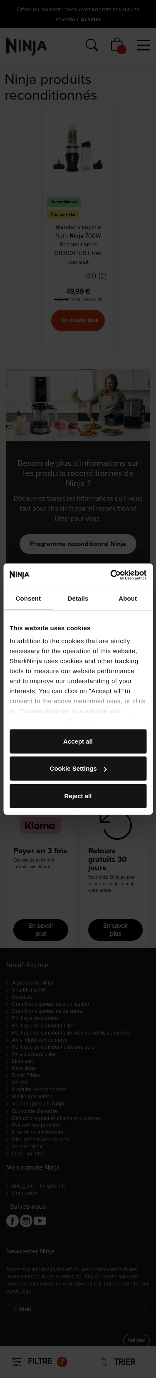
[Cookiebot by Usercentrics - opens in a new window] (111, 575)
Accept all (78, 740)
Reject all (78, 795)
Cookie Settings (78, 768)
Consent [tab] (28, 597)
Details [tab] (78, 597)
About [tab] (128, 597)
